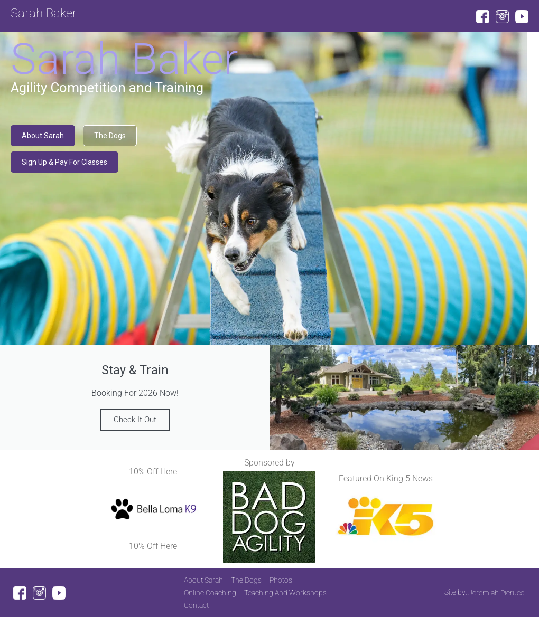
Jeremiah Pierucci (497, 592)
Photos (281, 580)
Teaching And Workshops (285, 592)
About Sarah (203, 580)
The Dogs (246, 580)
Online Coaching (210, 592)
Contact (196, 605)
